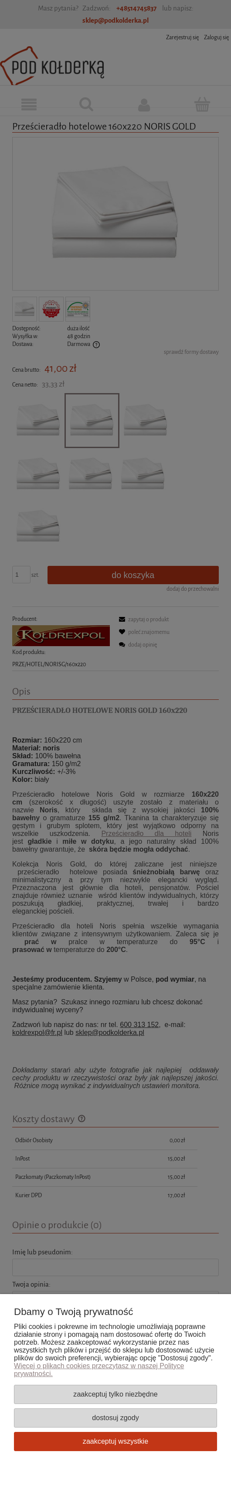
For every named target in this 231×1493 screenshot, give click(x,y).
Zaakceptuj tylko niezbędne (115, 1394)
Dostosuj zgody (115, 1417)
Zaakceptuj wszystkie (115, 1441)
